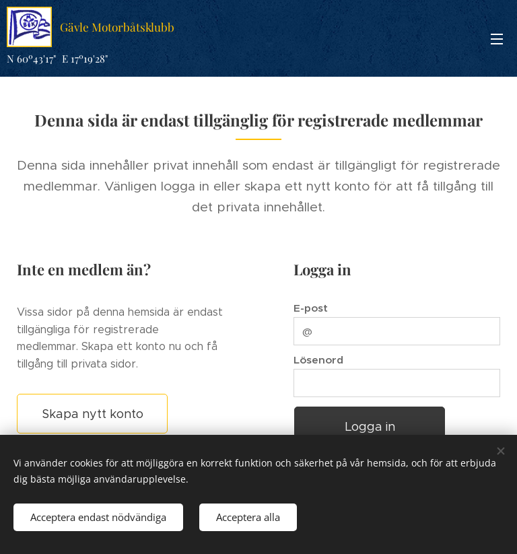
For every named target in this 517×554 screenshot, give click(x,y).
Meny (497, 39)
